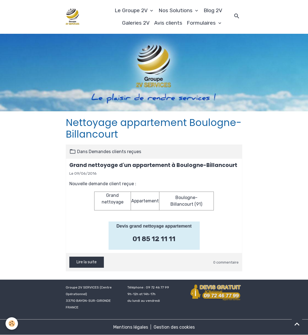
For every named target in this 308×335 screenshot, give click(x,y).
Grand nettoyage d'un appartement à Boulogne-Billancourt (153, 165)
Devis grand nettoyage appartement (153, 226)
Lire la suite (87, 262)
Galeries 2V (136, 23)
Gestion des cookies (174, 327)
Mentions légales (130, 327)
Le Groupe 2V (132, 10)
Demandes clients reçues (115, 151)
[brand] (72, 16)
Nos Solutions (176, 10)
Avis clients (168, 23)
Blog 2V (213, 10)
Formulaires (202, 23)
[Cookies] (12, 323)
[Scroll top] (297, 324)
